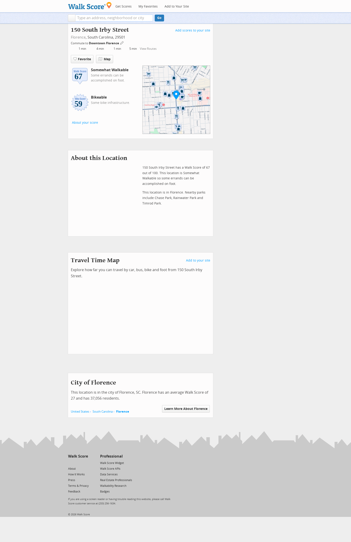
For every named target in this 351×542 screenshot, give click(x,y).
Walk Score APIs (110, 468)
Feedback (74, 491)
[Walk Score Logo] (90, 5)
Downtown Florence (104, 43)
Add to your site (198, 260)
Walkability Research (113, 485)
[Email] (85, 462)
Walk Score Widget (112, 463)
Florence (78, 37)
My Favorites (148, 6)
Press (71, 480)
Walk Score (78, 456)
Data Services (109, 474)
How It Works (76, 474)
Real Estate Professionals (116, 480)
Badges (105, 491)
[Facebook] (77, 462)
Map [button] (104, 59)
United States (80, 411)
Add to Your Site (177, 6)
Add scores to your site (192, 30)
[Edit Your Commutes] (122, 42)
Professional (111, 456)
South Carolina (103, 411)
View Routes (148, 48)
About (72, 468)
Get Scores (123, 6)
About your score (85, 123)
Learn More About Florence (185, 409)
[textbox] (114, 18)
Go (159, 18)
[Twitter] (70, 462)
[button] (71, 18)
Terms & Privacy (78, 485)
